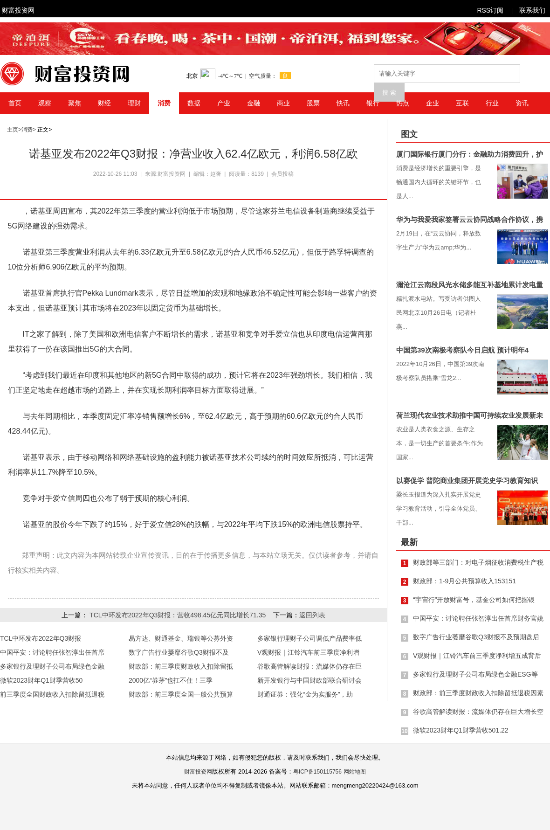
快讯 (343, 103)
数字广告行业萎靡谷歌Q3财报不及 (179, 652)
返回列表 (312, 615)
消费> (28, 129)
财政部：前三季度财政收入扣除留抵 (181, 666)
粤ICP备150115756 (317, 771)
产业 (223, 103)
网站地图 (355, 771)
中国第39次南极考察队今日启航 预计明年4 (462, 350)
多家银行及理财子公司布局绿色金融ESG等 (475, 674)
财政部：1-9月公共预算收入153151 (464, 581)
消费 (164, 103)
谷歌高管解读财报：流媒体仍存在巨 (309, 666)
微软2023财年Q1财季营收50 (41, 680)
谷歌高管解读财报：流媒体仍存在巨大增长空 (478, 711)
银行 (372, 103)
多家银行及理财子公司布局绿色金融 (52, 666)
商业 (283, 103)
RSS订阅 (490, 10)
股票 (313, 103)
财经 (104, 103)
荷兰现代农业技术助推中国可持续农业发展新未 (469, 415)
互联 (462, 103)
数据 (193, 103)
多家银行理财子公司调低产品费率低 (309, 638)
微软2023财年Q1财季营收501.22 (461, 730)
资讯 (522, 103)
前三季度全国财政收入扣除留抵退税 (52, 694)
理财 (134, 103)
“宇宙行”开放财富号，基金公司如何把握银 (474, 599)
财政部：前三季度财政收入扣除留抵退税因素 (478, 693)
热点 (402, 103)
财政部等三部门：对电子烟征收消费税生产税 (478, 562)
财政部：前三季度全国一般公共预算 (181, 694)
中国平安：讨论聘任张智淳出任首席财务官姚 (478, 618)
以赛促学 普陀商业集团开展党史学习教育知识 (467, 480)
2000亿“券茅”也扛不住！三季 (171, 680)
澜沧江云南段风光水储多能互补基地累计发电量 (469, 285)
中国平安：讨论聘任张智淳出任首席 (52, 652)
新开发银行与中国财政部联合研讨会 (309, 680)
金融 (253, 103)
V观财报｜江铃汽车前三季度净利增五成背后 (477, 655)
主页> (14, 129)
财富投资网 (18, 10)
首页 (14, 103)
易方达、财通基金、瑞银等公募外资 (181, 638)
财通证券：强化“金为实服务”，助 (305, 694)
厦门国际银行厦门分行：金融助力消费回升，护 (469, 154)
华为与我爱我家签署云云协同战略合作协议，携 (469, 219)
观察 (44, 103)
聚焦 (74, 103)
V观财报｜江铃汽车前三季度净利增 (308, 652)
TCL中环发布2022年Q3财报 (40, 638)
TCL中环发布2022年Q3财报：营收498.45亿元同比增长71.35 (177, 615)
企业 (432, 103)
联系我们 (532, 10)
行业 (492, 103)
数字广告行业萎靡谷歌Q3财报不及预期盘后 (476, 637)
